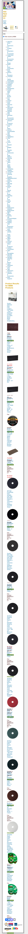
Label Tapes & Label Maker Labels (9, 164)
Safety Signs (9, 236)
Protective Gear (10, 228)
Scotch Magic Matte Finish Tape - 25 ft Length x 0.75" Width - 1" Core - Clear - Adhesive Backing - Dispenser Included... (10, 905)
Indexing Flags (9, 159)
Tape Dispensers (10, 270)
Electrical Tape (9, 105)
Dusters (9, 100)
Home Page (4, 21)
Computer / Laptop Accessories (10, 78)
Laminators (10, 171)
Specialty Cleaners (9, 255)
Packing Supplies (9, 220)
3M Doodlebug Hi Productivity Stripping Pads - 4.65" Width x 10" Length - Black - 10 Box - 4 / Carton (10, 405)
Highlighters (10, 136)
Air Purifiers (9, 47)
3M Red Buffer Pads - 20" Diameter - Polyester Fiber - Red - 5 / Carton (10, 713)
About (4, 23)
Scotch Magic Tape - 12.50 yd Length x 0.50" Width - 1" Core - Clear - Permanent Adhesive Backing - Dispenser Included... (10, 873)
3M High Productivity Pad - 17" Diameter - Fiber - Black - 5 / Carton (10, 526)
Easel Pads (8, 102)
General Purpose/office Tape (11, 131)
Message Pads (9, 184)
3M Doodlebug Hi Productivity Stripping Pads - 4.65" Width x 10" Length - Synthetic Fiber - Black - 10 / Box (10, 374)
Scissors (9, 241)
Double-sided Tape (9, 91)
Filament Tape (9, 112)
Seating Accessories (10, 248)
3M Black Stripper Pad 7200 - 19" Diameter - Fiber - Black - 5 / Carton (10, 652)
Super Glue (8, 267)
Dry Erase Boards (9, 95)
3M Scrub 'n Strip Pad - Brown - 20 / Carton (10, 461)
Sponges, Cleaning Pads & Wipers (9, 260)
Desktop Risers (9, 86)
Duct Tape (8, 98)
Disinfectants (10, 88)
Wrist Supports (9, 278)
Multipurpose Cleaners (10, 208)
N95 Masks (9, 213)
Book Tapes (8, 70)
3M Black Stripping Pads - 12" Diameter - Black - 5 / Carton (10, 588)
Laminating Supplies (10, 169)
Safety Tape (9, 239)
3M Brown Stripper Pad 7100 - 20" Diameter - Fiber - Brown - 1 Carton (10, 808)
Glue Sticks (8, 134)
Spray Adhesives (10, 264)
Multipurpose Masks (10, 211)
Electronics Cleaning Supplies (10, 109)
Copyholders (10, 82)
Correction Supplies (10, 84)
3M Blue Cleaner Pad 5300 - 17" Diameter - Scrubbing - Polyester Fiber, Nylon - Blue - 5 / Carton (10, 779)
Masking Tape (9, 181)
